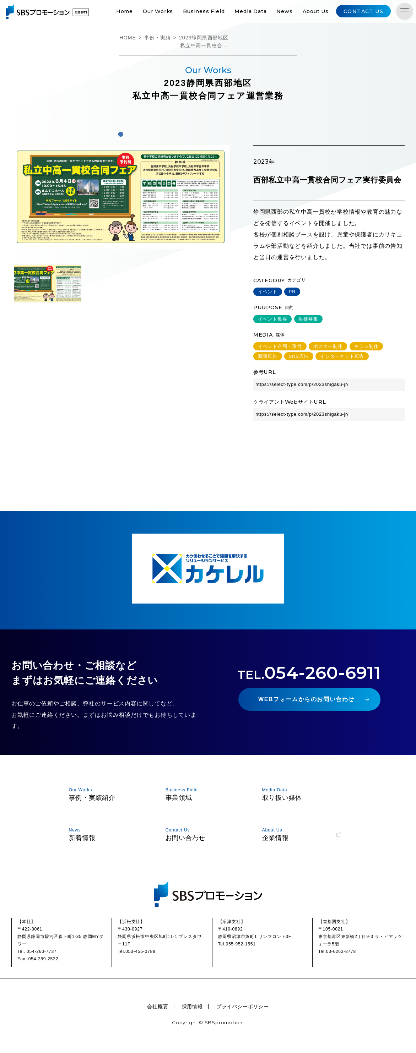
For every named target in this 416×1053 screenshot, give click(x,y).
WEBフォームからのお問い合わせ (306, 699)
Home (124, 11)
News (284, 11)
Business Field (204, 11)
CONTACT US (363, 11)
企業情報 (301, 834)
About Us (316, 11)
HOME (127, 37)
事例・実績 (157, 37)
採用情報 (192, 1006)
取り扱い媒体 (301, 794)
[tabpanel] (120, 197)
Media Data (250, 11)
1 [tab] (120, 134)
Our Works (158, 11)
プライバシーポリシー (242, 1006)
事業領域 (205, 794)
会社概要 (157, 1006)
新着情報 (108, 834)
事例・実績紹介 (108, 794)
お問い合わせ (205, 834)
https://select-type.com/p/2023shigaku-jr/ (302, 384)
